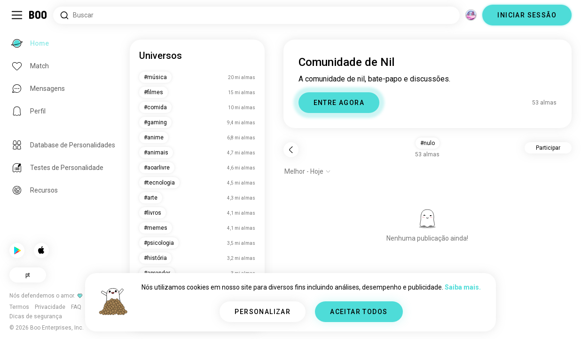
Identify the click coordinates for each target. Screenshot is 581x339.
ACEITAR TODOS (358, 311)
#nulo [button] (427, 143)
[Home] (38, 15)
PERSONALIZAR (262, 311)
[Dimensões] (471, 15)
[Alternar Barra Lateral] (17, 15)
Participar (548, 148)
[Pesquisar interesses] (256, 15)
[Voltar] (290, 149)
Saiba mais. (463, 287)
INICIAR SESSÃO (527, 15)
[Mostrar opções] (307, 171)
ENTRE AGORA (339, 102)
